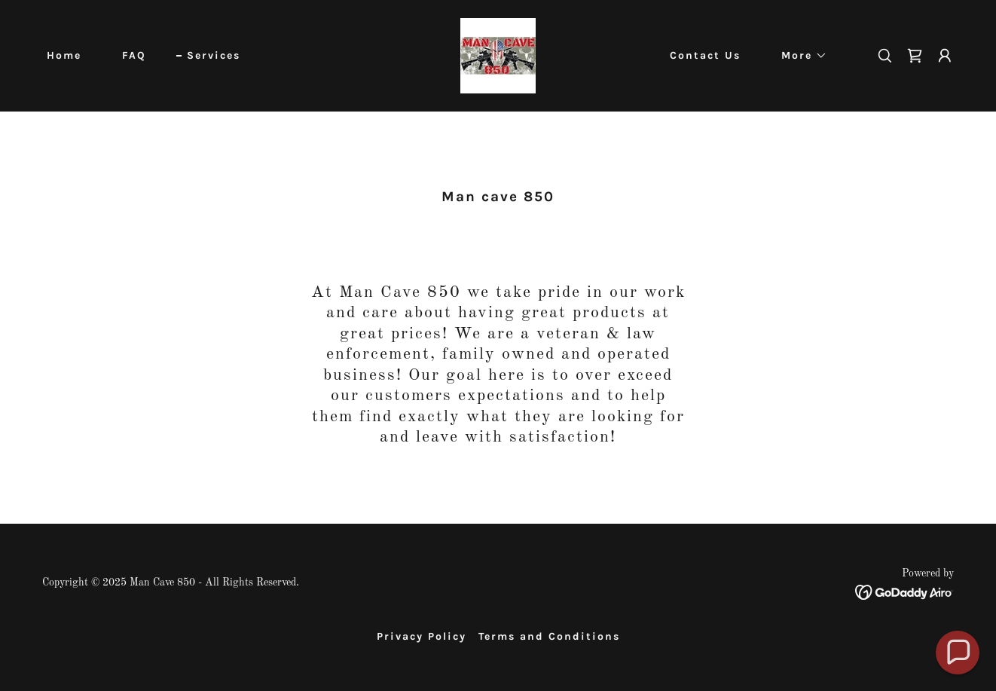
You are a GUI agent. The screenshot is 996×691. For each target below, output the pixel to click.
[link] (498, 56)
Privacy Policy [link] (421, 636)
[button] (799, 56)
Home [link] (64, 55)
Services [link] (213, 55)
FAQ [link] (134, 55)
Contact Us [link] (705, 55)
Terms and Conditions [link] (549, 636)
